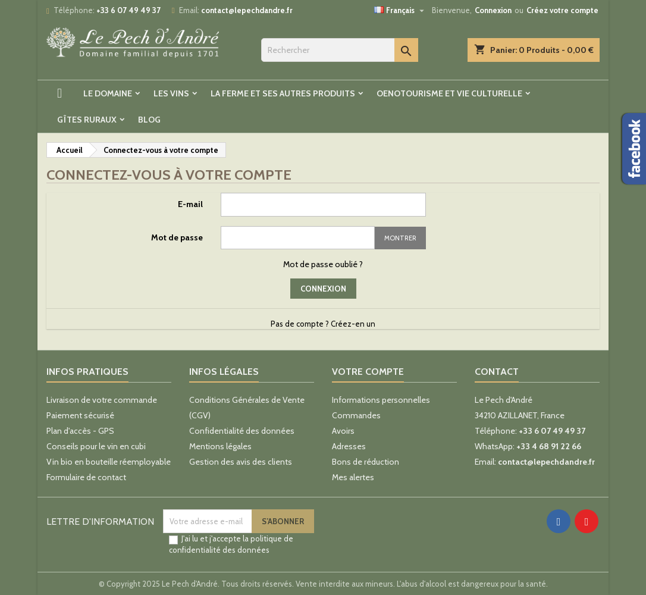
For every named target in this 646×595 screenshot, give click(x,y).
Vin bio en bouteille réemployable (108, 461)
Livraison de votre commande (101, 399)
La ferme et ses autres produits (283, 93)
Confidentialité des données (241, 430)
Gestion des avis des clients (240, 461)
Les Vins (171, 93)
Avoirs (343, 430)
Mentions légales (220, 446)
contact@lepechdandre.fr (247, 10)
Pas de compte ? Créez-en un (323, 323)
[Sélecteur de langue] (400, 10)
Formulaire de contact (86, 477)
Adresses (349, 446)
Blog (149, 119)
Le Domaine (107, 93)
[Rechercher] (339, 50)
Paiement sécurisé (80, 415)
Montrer (400, 238)
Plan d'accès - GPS (80, 430)
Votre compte (368, 371)
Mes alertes (353, 477)
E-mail (190, 204)
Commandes (356, 415)
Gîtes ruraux (87, 119)
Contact (497, 371)
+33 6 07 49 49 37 (128, 10)
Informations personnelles (381, 399)
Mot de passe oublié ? (323, 264)
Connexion (493, 10)
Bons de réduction (365, 461)
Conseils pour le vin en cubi (96, 446)
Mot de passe (177, 237)
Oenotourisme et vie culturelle (449, 93)
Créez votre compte (562, 10)
